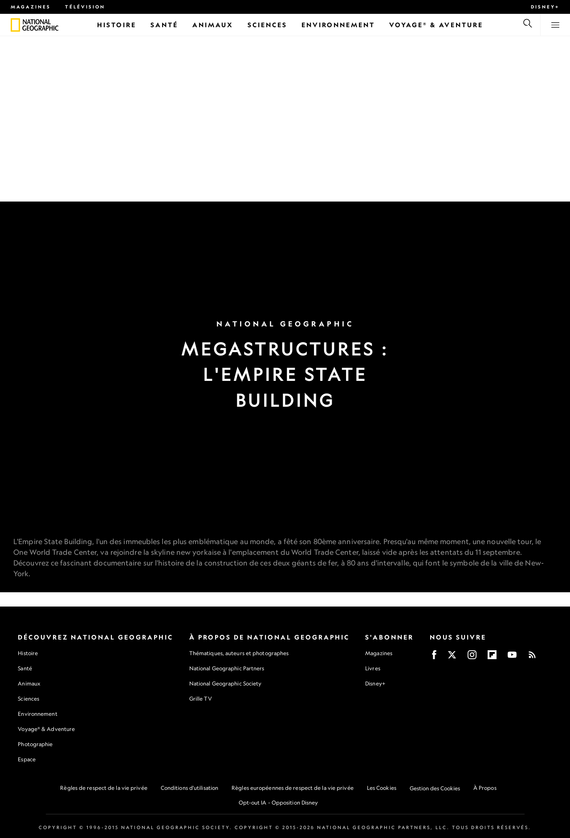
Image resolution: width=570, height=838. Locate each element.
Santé (25, 668)
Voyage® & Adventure (46, 729)
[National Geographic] (15, 25)
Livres (372, 668)
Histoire (28, 653)
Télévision (85, 6)
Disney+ (545, 6)
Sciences (28, 698)
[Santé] (164, 25)
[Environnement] (338, 25)
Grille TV (200, 698)
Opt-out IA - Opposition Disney (278, 802)
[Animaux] (212, 25)
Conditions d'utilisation (189, 787)
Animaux (29, 683)
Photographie (35, 744)
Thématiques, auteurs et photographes (239, 653)
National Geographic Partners (227, 668)
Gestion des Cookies (435, 788)
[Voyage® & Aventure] (436, 25)
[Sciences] (267, 25)
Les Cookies (381, 787)
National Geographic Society (225, 683)
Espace (27, 759)
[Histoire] (116, 25)
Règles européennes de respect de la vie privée (293, 787)
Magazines (31, 6)
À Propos (485, 787)
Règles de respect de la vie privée (103, 787)
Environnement (37, 713)
